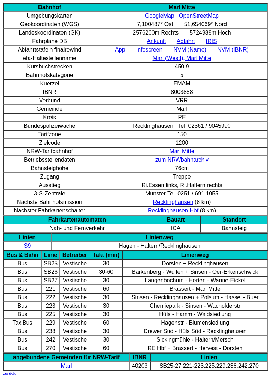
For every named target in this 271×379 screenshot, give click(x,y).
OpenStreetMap (199, 16)
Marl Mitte (181, 151)
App (120, 50)
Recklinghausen (173, 202)
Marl (66, 366)
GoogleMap (159, 16)
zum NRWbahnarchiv (182, 160)
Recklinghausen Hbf (173, 210)
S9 (27, 246)
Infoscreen (149, 50)
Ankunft (156, 41)
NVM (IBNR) (233, 50)
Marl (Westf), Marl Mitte (182, 58)
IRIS (211, 41)
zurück (9, 373)
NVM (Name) (190, 50)
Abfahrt (186, 41)
